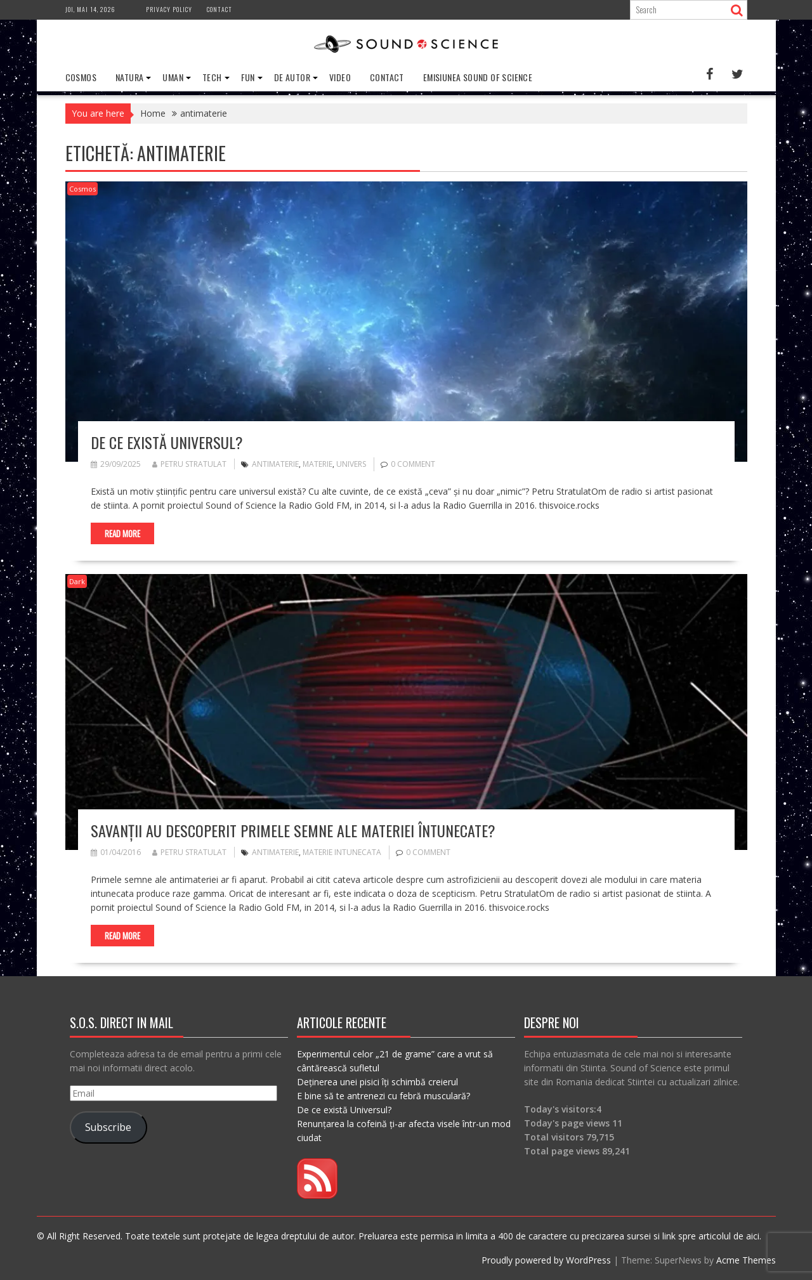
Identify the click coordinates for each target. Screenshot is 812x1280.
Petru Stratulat (189, 464)
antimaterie (275, 464)
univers (351, 464)
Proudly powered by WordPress (546, 1260)
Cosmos (80, 77)
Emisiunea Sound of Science (477, 77)
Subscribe (108, 1127)
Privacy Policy (169, 9)
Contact (219, 9)
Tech (212, 77)
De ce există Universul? (167, 442)
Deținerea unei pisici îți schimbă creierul (377, 1082)
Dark (77, 581)
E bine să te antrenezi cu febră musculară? (383, 1096)
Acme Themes (746, 1260)
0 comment (413, 464)
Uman (172, 77)
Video (340, 77)
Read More (122, 533)
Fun (248, 77)
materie (317, 464)
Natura (129, 77)
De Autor (292, 77)
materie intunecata (342, 852)
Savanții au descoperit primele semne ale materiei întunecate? (293, 830)
